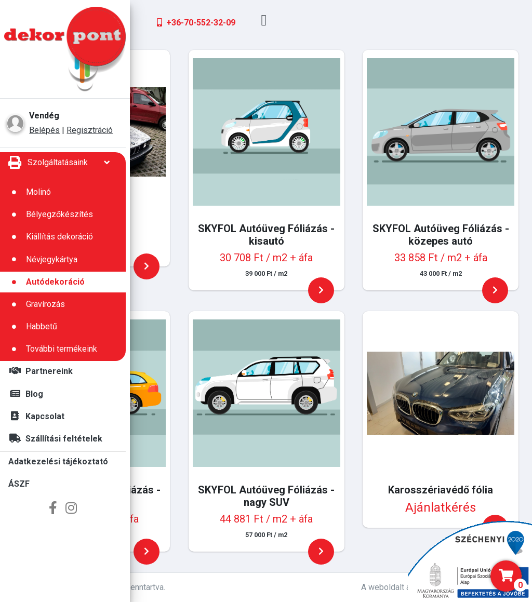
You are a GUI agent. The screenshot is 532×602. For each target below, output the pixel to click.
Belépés (44, 130)
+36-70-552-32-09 (329, 23)
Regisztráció (89, 130)
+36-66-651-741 (203, 23)
